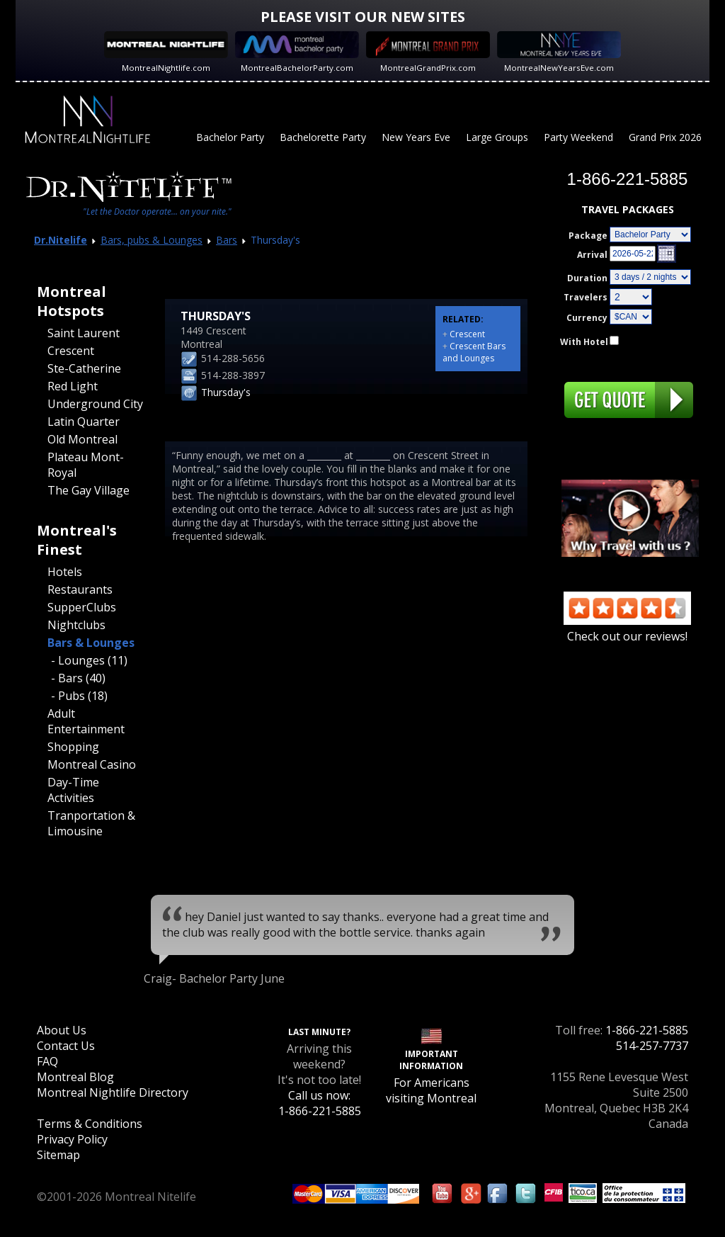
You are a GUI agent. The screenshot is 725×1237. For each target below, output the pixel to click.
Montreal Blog (75, 1077)
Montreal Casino (91, 764)
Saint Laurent (83, 333)
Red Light (72, 386)
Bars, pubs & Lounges (151, 240)
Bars (226, 240)
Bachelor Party (230, 137)
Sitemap (58, 1155)
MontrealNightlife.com (166, 67)
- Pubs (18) (79, 696)
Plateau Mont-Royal (85, 464)
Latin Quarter (83, 421)
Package (588, 236)
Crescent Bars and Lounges (474, 352)
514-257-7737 (652, 1046)
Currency (586, 318)
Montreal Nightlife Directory (112, 1092)
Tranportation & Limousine (91, 823)
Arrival (592, 255)
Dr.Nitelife (60, 240)
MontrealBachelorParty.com (297, 67)
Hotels (64, 572)
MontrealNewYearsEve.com (559, 67)
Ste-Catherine (84, 368)
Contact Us (66, 1046)
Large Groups (497, 137)
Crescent (70, 350)
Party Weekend (578, 137)
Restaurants (80, 589)
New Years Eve (416, 137)
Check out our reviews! (627, 628)
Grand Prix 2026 (665, 137)
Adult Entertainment (86, 721)
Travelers (585, 297)
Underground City (95, 404)
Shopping (73, 747)
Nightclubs (76, 625)
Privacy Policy (72, 1139)
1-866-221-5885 (646, 1030)
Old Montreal (82, 439)
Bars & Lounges (91, 642)
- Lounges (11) (89, 660)
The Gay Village (88, 490)
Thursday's (226, 392)
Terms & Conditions (89, 1123)
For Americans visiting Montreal (431, 1090)
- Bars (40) (78, 678)
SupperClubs (81, 607)
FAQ (47, 1061)
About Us (61, 1030)
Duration (587, 278)
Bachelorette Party (323, 137)
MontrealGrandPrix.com (428, 67)
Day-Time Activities (73, 790)
